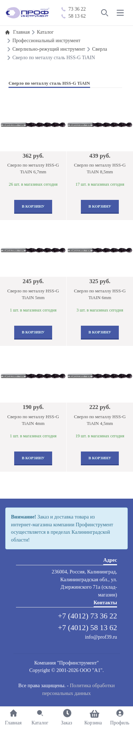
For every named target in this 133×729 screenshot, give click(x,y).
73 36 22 (73, 9)
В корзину (33, 206)
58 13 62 (73, 16)
